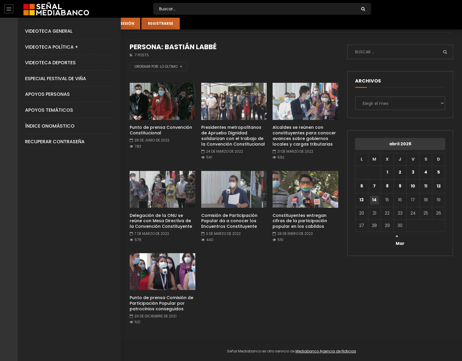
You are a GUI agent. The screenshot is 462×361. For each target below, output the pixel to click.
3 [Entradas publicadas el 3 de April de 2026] (413, 172)
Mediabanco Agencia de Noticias (326, 351)
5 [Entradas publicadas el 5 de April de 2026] (438, 172)
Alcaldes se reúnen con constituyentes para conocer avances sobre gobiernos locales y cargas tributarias (304, 135)
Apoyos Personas (47, 94)
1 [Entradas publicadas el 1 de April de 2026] (387, 172)
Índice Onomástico (50, 126)
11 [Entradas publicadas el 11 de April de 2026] (425, 186)
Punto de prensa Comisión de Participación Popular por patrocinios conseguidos (161, 303)
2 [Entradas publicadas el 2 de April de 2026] (400, 172)
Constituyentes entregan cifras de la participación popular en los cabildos (300, 221)
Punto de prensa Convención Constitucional (161, 130)
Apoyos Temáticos (49, 110)
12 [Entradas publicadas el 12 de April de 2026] (439, 186)
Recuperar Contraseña (55, 141)
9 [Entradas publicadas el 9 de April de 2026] (400, 186)
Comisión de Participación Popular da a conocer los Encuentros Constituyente (229, 221)
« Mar (400, 237)
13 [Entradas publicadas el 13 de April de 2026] (361, 200)
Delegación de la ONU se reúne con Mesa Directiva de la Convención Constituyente (161, 221)
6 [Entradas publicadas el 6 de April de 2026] (361, 186)
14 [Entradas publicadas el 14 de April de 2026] (374, 200)
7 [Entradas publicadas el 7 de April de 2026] (374, 186)
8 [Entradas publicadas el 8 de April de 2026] (387, 186)
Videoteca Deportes (50, 62)
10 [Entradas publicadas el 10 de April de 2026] (413, 186)
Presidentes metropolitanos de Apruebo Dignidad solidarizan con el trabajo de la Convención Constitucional (233, 135)
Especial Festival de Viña (55, 78)
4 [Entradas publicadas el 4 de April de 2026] (425, 172)
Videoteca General (48, 31)
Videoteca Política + (51, 47)
